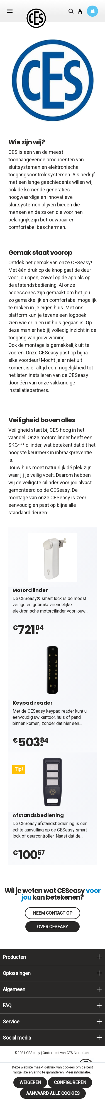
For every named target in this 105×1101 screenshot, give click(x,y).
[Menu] (10, 11)
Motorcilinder (30, 590)
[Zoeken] (71, 12)
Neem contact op (52, 913)
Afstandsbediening (38, 815)
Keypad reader (33, 702)
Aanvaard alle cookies (53, 1093)
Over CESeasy (52, 926)
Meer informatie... (78, 1072)
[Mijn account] (80, 12)
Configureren (70, 1082)
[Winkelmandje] (92, 11)
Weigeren (30, 1082)
